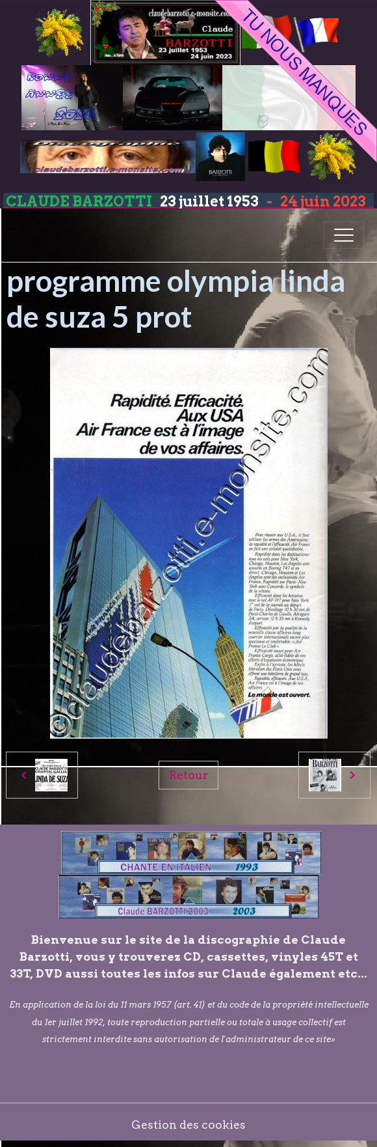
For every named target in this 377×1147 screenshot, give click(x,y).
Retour (188, 775)
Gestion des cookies (188, 1124)
